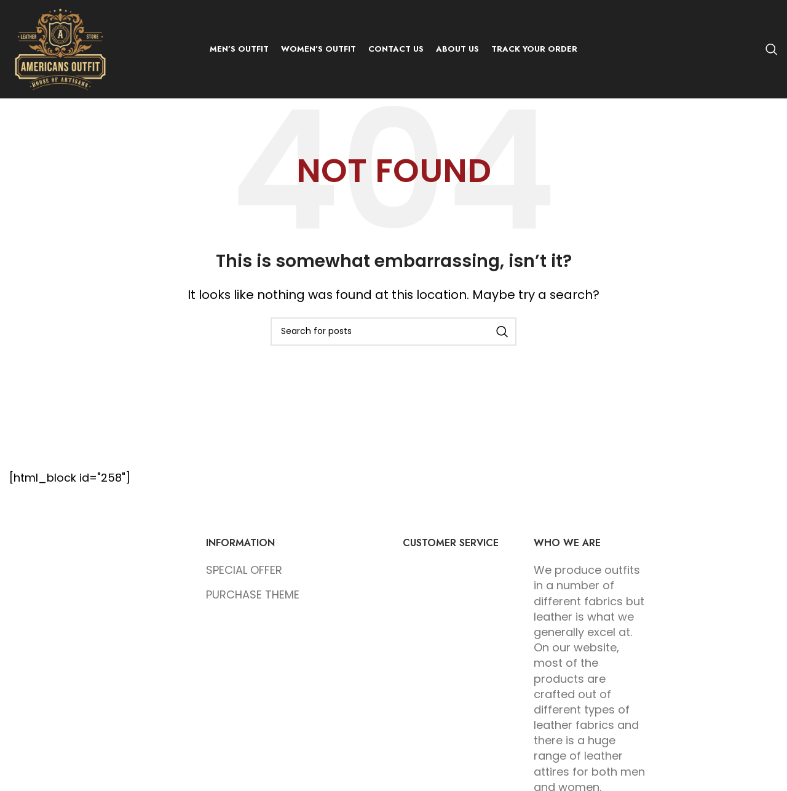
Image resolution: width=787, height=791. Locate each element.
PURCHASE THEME (252, 594)
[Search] (771, 49)
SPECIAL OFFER (244, 570)
